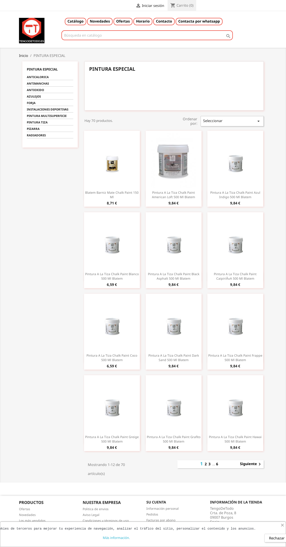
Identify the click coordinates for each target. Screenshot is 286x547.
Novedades (100, 21)
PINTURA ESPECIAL (42, 69)
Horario (143, 21)
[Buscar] (147, 35)
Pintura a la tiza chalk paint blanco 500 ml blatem (112, 276)
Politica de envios (96, 509)
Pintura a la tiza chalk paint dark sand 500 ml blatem (173, 357)
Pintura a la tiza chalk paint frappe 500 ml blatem (235, 357)
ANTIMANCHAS (38, 83)
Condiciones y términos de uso (106, 520)
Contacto (164, 21)
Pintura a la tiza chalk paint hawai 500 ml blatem (235, 439)
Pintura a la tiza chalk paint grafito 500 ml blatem (173, 439)
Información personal (162, 508)
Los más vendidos (32, 520)
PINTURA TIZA (37, 122)
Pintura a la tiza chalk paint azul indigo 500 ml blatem (235, 194)
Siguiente (251, 464)
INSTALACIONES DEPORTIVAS (47, 109)
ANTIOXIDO (35, 90)
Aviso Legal (91, 515)
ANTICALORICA (38, 77)
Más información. (116, 537)
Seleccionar (232, 121)
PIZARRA (33, 129)
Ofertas (123, 21)
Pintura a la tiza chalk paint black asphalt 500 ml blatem (173, 276)
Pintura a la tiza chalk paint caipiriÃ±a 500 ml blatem (235, 276)
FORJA (31, 103)
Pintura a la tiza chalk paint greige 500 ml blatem (112, 439)
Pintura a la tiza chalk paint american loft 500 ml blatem (173, 194)
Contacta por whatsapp (199, 21)
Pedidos (152, 514)
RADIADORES (36, 135)
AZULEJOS (34, 96)
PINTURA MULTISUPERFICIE (47, 116)
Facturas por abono (160, 520)
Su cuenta (156, 502)
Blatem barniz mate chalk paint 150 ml (112, 194)
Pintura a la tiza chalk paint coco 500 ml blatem (111, 357)
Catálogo (75, 21)
